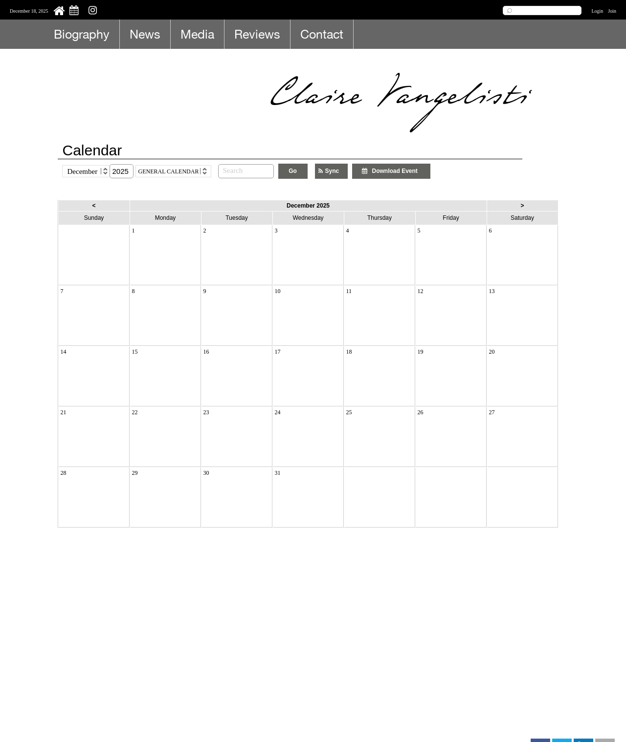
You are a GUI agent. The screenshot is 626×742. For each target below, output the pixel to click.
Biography (82, 34)
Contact (321, 34)
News (145, 34)
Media (197, 34)
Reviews (257, 34)
